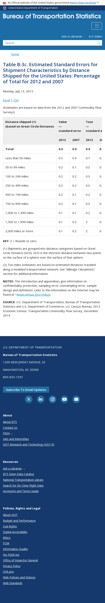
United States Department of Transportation (33, 8)
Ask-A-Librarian (74, 36)
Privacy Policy (11, 566)
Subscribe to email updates (26, 390)
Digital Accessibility (15, 532)
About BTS (10, 422)
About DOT (10, 515)
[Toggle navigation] (97, 26)
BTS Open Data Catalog (18, 474)
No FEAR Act (11, 555)
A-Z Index (95, 36)
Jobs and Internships (16, 439)
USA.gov (8, 571)
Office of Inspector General (20, 560)
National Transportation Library (23, 480)
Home (15, 54)
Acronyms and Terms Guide (21, 491)
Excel (6, 100)
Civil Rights (10, 526)
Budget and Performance (19, 520)
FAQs (8, 433)
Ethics (6, 538)
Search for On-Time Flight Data (23, 485)
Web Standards (12, 583)
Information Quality (15, 549)
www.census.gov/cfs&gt (33, 294)
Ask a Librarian (14, 468)
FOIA (6, 543)
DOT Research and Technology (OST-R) (28, 444)
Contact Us (10, 427)
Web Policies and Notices (19, 577)
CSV (16, 100)
